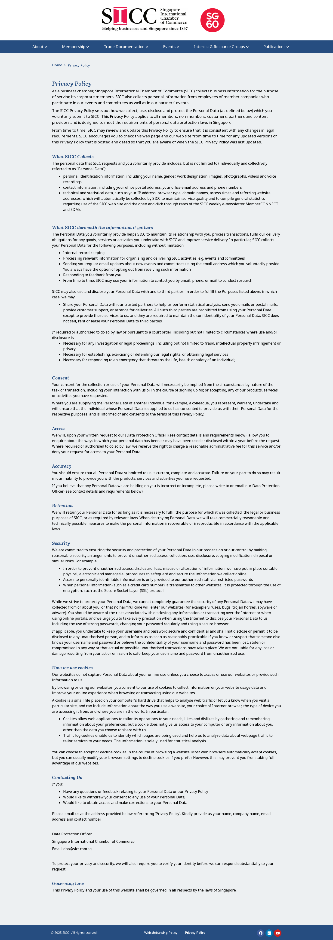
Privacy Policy (195, 933)
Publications (274, 46)
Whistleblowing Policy (160, 933)
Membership (73, 46)
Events (169, 46)
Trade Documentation (124, 46)
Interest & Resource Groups (219, 46)
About (37, 46)
